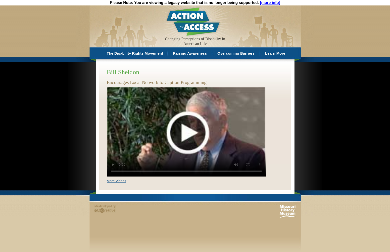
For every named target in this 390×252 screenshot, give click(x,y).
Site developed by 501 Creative (105, 209)
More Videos (116, 181)
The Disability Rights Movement (135, 53)
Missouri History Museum (288, 211)
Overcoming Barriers (235, 53)
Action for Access (192, 21)
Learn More (275, 53)
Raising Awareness (190, 53)
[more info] (270, 2)
